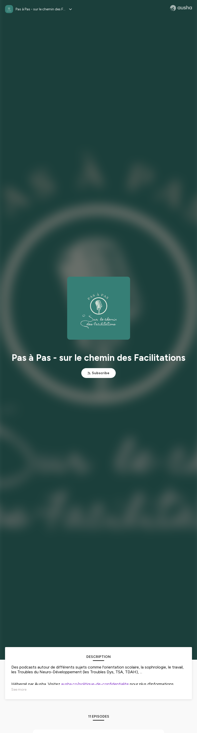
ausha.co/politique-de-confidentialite (95, 684)
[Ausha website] (181, 8)
